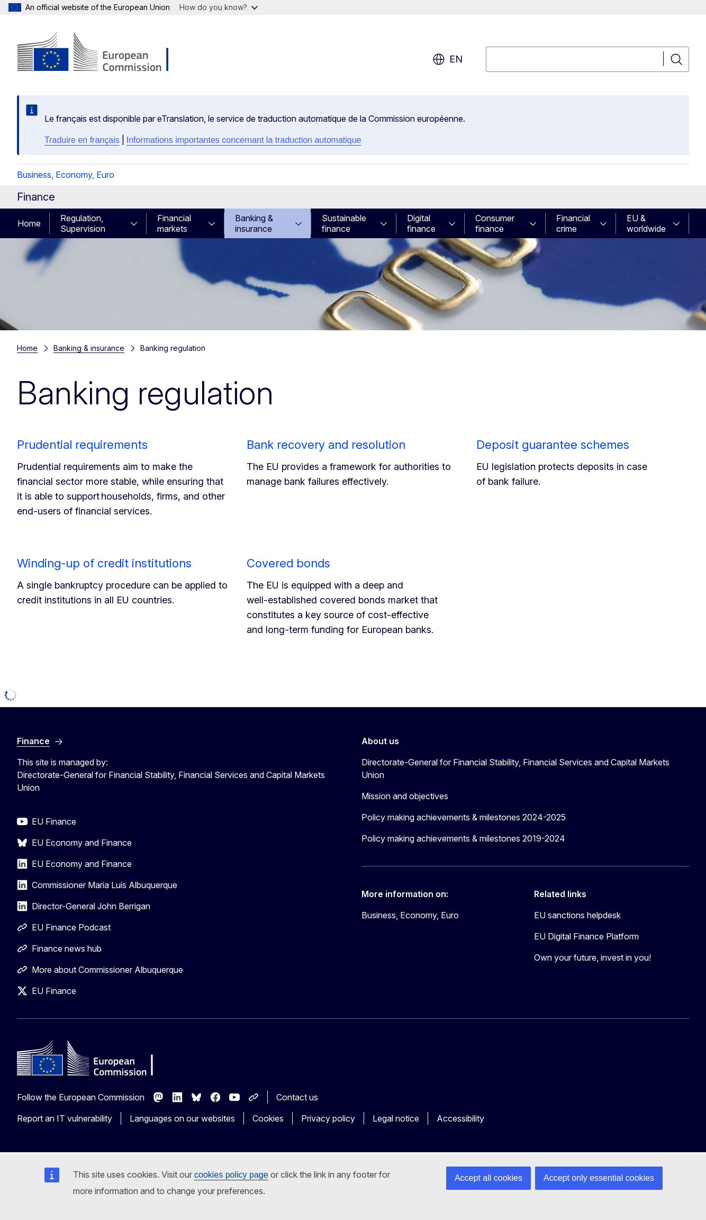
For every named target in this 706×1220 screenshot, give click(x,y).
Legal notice (396, 1118)
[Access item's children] (137, 223)
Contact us (297, 1097)
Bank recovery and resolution (326, 444)
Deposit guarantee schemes (552, 444)
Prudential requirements (82, 444)
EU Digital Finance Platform (586, 936)
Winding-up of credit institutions (104, 563)
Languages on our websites (182, 1118)
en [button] (447, 59)
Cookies (268, 1118)
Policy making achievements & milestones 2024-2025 (463, 817)
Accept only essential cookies (599, 1177)
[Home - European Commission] (102, 53)
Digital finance (421, 223)
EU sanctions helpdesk (577, 915)
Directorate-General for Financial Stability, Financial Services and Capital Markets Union (515, 768)
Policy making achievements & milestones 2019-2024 (463, 838)
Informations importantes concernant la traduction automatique (243, 139)
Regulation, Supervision (82, 223)
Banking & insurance (254, 223)
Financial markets (174, 223)
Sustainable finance (344, 223)
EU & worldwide (646, 223)
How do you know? (218, 7)
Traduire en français (82, 139)
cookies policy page (231, 1174)
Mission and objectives (404, 796)
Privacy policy (328, 1118)
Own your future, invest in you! (592, 957)
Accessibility (460, 1118)
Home (29, 223)
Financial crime (573, 223)
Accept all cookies (488, 1177)
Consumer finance (494, 223)
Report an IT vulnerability (64, 1118)
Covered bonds (288, 563)
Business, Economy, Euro (65, 174)
